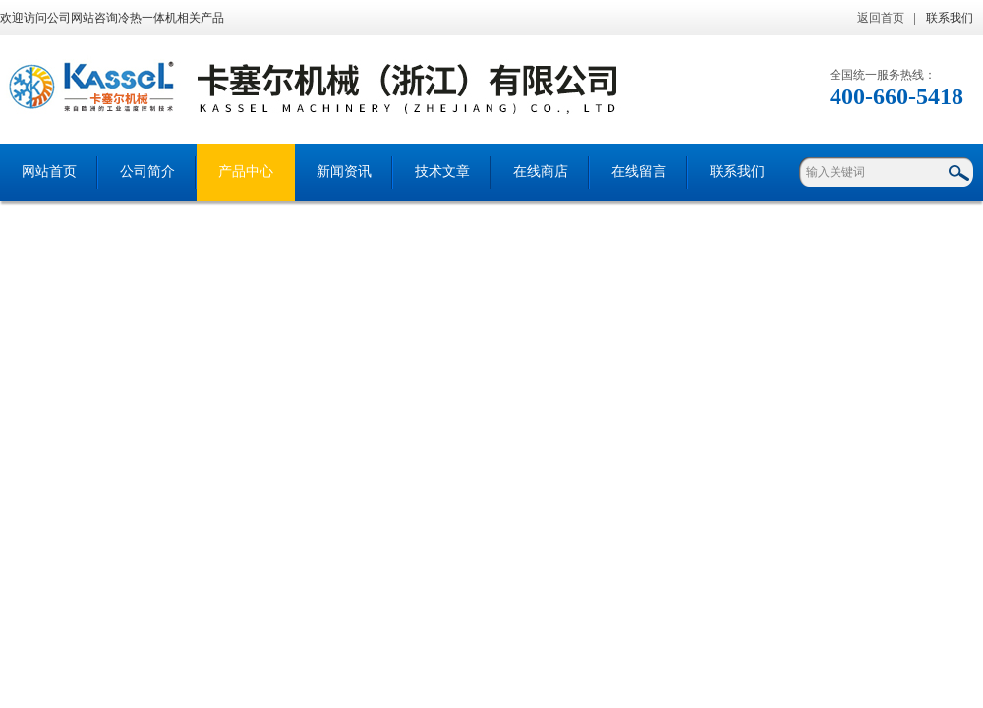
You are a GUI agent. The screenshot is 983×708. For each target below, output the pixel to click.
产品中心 (245, 171)
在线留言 (638, 171)
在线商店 (540, 171)
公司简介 (147, 171)
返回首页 (880, 18)
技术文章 (442, 171)
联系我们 (949, 18)
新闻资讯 (344, 171)
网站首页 (49, 171)
